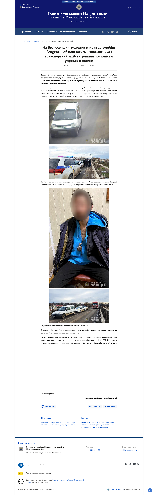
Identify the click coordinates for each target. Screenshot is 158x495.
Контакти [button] (83, 32)
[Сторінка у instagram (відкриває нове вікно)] (117, 32)
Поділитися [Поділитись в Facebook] (96, 406)
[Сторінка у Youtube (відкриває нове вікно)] (112, 32)
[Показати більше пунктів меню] (100, 31)
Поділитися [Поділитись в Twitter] (111, 406)
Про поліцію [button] (26, 32)
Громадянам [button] (52, 32)
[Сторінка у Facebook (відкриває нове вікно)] (103, 32)
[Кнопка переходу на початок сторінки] (150, 490)
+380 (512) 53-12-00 (93, 450)
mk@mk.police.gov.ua (129, 450)
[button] (27, 443)
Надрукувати (49, 406)
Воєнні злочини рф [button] (68, 32)
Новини (36, 41)
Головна (27, 41)
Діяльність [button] (39, 32)
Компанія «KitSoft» (117, 489)
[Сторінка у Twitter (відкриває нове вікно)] (108, 32)
